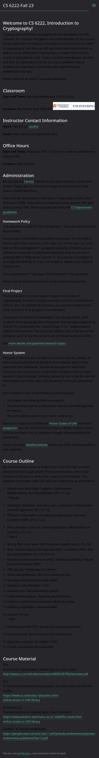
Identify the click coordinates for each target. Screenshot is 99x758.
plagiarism (10, 428)
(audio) (33, 126)
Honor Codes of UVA (63, 423)
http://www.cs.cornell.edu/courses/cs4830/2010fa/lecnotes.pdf (45, 674)
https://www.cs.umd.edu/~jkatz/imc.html (30, 695)
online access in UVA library (21, 700)
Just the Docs (23, 753)
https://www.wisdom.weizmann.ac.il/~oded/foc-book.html (42, 717)
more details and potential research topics (37, 343)
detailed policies (37, 445)
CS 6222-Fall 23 (18, 5)
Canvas (29, 181)
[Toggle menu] (94, 5)
